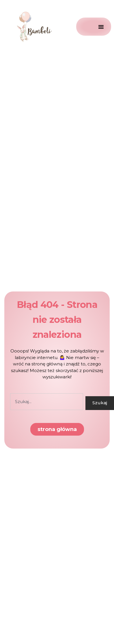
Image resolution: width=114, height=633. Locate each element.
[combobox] (46, 401)
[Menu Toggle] (93, 26)
